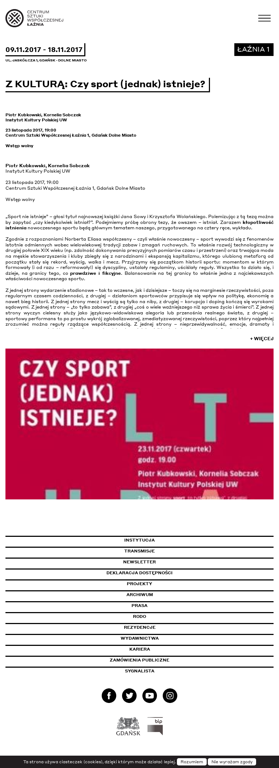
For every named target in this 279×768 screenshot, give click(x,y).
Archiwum (139, 594)
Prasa (139, 605)
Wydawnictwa (140, 638)
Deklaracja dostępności (139, 572)
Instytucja (139, 540)
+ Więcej (262, 338)
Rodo (139, 616)
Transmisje (170, 551)
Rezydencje (139, 627)
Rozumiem (192, 761)
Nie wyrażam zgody (231, 761)
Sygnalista (139, 670)
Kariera (139, 649)
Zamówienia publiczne (156, 660)
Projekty (139, 583)
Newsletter (139, 561)
